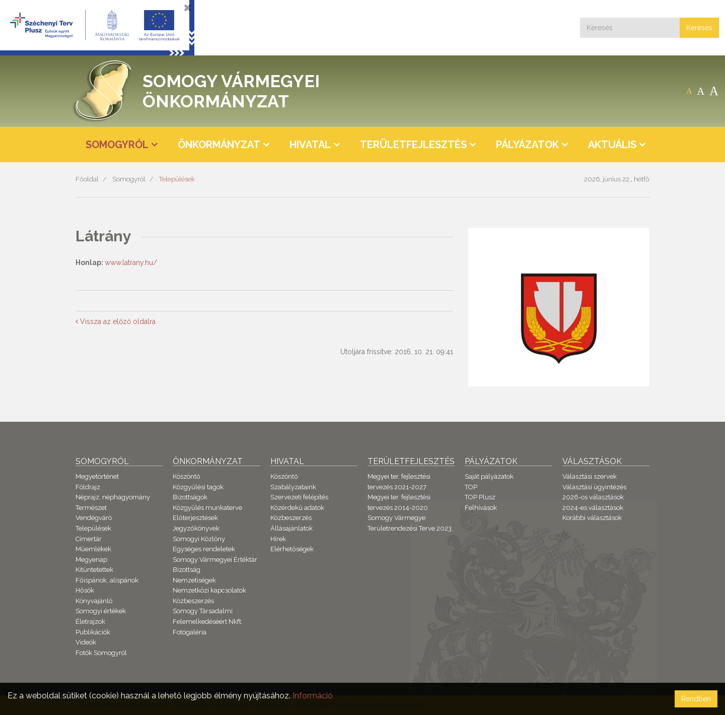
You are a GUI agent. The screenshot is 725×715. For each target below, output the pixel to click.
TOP (471, 487)
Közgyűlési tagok (198, 487)
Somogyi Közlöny (199, 539)
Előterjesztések (195, 518)
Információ (313, 695)
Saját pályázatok (489, 476)
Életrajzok (90, 621)
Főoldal (87, 179)
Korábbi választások (592, 518)
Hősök (85, 590)
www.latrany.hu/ (131, 262)
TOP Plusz (480, 497)
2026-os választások (593, 497)
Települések (177, 179)
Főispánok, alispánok (107, 580)
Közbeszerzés (193, 601)
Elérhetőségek (292, 549)
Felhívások (481, 507)
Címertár (89, 539)
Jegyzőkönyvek (196, 528)
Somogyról (129, 179)
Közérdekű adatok (297, 507)
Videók (86, 642)
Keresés (699, 28)
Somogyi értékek (101, 611)
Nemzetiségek (194, 580)
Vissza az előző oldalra (116, 321)
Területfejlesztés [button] (413, 145)
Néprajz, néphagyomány (113, 497)
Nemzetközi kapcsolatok (209, 590)
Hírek (278, 539)
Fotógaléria (189, 632)
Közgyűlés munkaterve (207, 507)
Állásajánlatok (291, 528)
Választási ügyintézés (594, 487)
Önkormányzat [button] (219, 145)
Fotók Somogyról (101, 653)
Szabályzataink (293, 487)
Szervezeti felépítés (299, 497)
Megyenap (91, 559)
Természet (91, 507)
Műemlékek (93, 549)
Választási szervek (589, 476)
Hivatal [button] (310, 145)
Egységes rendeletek (204, 549)
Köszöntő (186, 476)
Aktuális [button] (612, 145)
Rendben (696, 699)
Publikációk (93, 632)
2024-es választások (592, 507)
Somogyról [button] (117, 145)
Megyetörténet (97, 476)
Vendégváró (94, 518)
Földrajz (88, 487)
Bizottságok (190, 497)
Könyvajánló (94, 601)
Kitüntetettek (94, 569)
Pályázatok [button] (527, 145)
